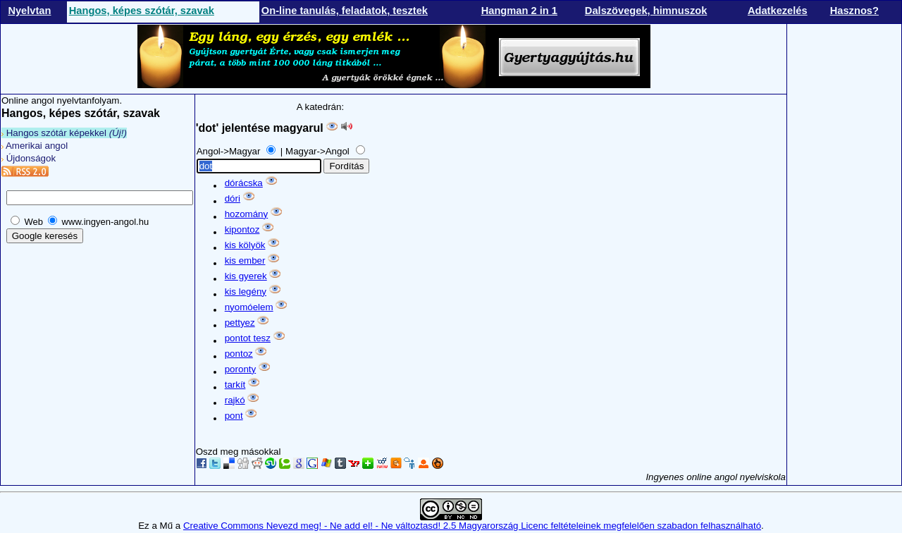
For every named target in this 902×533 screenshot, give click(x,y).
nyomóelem (249, 307)
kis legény (245, 291)
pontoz (239, 353)
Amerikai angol (34, 145)
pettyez (240, 322)
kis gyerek (246, 276)
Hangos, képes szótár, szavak (141, 10)
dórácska (244, 183)
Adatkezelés (778, 10)
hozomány (246, 214)
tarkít (235, 384)
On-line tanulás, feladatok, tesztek (344, 10)
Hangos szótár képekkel (64, 133)
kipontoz (242, 229)
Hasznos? (854, 10)
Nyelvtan (29, 10)
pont (234, 415)
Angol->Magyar (230, 151)
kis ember (245, 260)
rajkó (235, 400)
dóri (232, 198)
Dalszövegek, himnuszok (646, 10)
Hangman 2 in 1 (519, 10)
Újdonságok (28, 158)
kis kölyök (245, 245)
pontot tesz (248, 338)
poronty (240, 369)
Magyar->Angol (318, 151)
